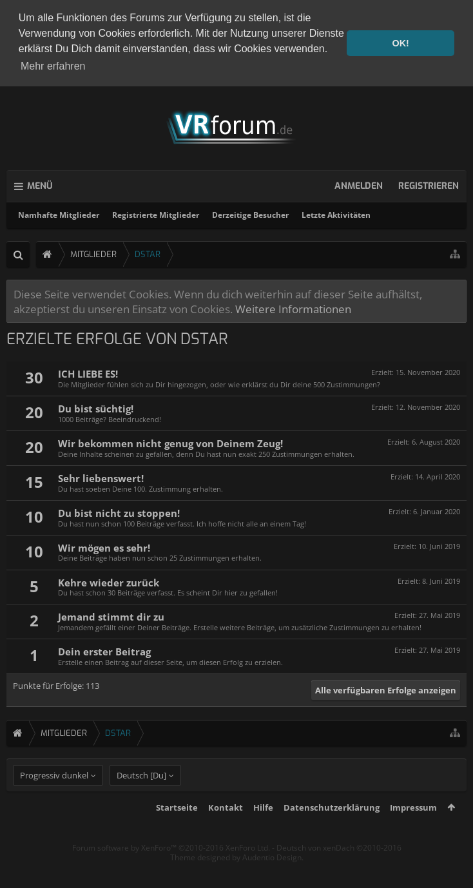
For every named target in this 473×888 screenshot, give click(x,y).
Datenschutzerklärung (332, 831)
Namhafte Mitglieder (58, 214)
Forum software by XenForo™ (171, 871)
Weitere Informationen (293, 308)
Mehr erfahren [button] (53, 66)
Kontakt (225, 831)
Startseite (177, 831)
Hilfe (263, 831)
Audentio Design (272, 881)
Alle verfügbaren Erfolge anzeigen (385, 690)
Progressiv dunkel (54, 799)
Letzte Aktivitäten (336, 214)
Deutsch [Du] (141, 799)
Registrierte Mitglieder (155, 214)
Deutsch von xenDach (338, 871)
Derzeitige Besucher (250, 214)
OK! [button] (400, 43)
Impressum (413, 831)
